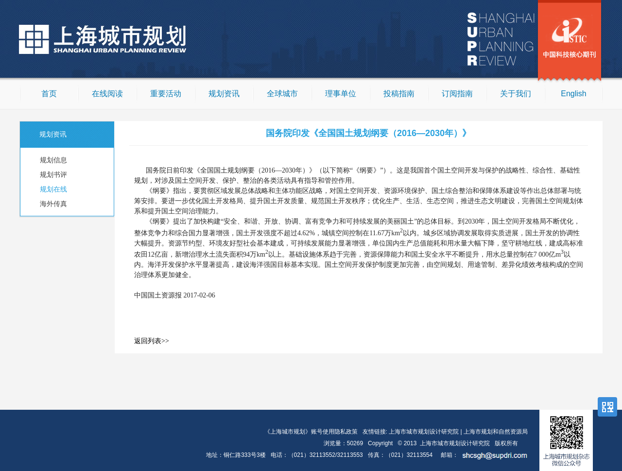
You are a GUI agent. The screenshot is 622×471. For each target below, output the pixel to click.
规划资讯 (224, 93)
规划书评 (53, 174)
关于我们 (515, 93)
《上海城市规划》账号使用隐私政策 (311, 431)
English (573, 93)
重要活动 (165, 93)
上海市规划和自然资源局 (496, 431)
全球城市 (282, 93)
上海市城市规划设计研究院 (424, 431)
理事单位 (340, 93)
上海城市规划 (111, 40)
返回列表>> (151, 341)
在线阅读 (107, 93)
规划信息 (53, 160)
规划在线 (53, 189)
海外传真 (53, 204)
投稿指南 (399, 93)
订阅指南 (457, 93)
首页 (49, 93)
